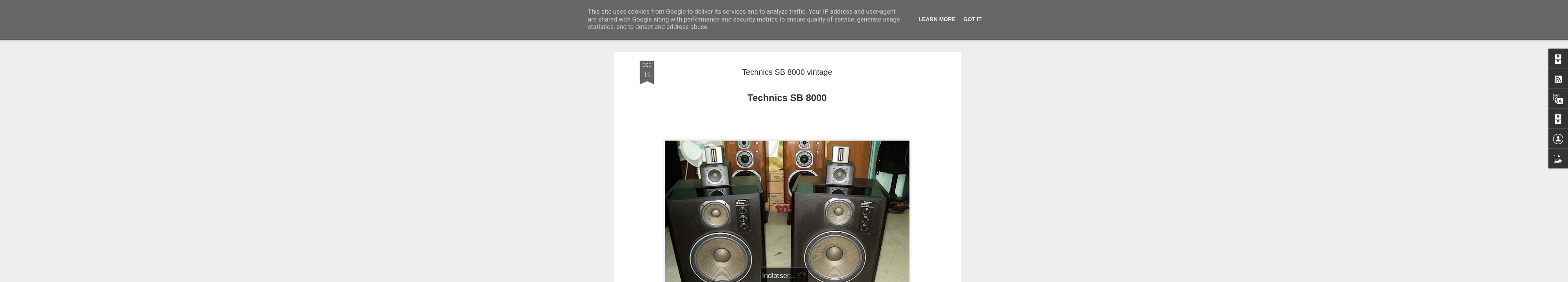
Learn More (937, 19)
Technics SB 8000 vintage (787, 58)
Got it (973, 19)
